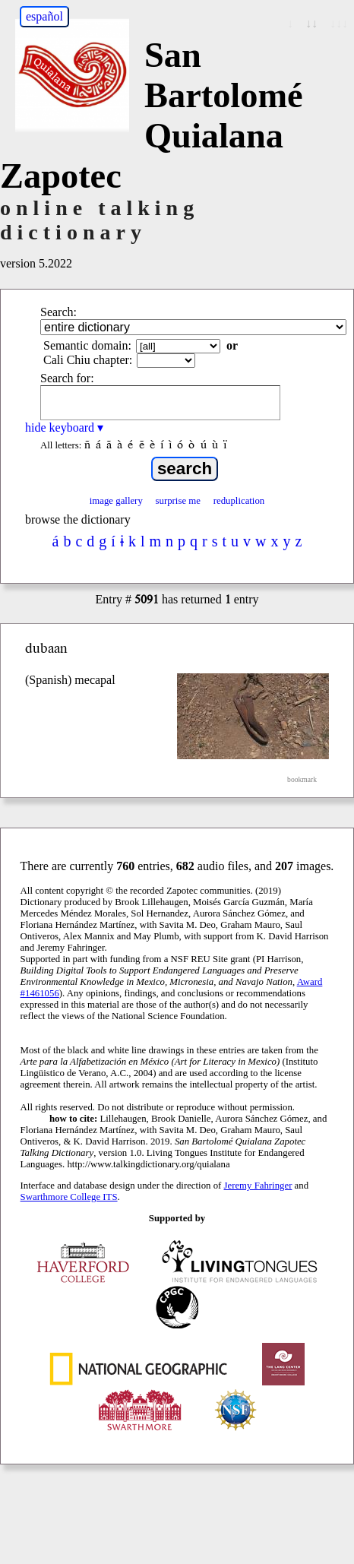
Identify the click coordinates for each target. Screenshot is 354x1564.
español (44, 16)
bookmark (302, 779)
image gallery (116, 500)
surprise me (178, 500)
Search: (58, 312)
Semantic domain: (87, 345)
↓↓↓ (339, 23)
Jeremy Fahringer (258, 1185)
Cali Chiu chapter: (87, 359)
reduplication (239, 500)
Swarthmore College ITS (69, 1197)
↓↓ (311, 23)
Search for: (67, 378)
